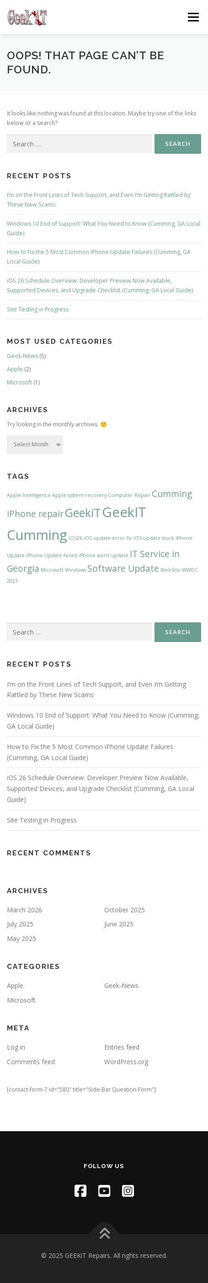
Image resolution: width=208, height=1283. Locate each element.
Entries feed (121, 1047)
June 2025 (118, 924)
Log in (16, 1047)
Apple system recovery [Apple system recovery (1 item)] (79, 495)
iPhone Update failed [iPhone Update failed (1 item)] (51, 555)
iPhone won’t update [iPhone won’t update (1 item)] (103, 555)
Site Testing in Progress (38, 309)
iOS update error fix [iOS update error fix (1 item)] (108, 538)
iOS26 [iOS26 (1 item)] (75, 538)
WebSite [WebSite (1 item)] (170, 570)
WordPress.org (126, 1061)
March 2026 (24, 909)
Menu (192, 17)
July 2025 (20, 924)
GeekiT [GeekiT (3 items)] (83, 512)
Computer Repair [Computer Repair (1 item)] (129, 495)
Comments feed (31, 1061)
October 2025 (124, 909)
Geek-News (22, 356)
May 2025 (21, 938)
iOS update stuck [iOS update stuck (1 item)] (153, 538)
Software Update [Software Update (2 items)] (123, 568)
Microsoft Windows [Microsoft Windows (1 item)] (63, 570)
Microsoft (19, 382)
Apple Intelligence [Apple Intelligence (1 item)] (29, 495)
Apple (15, 369)
